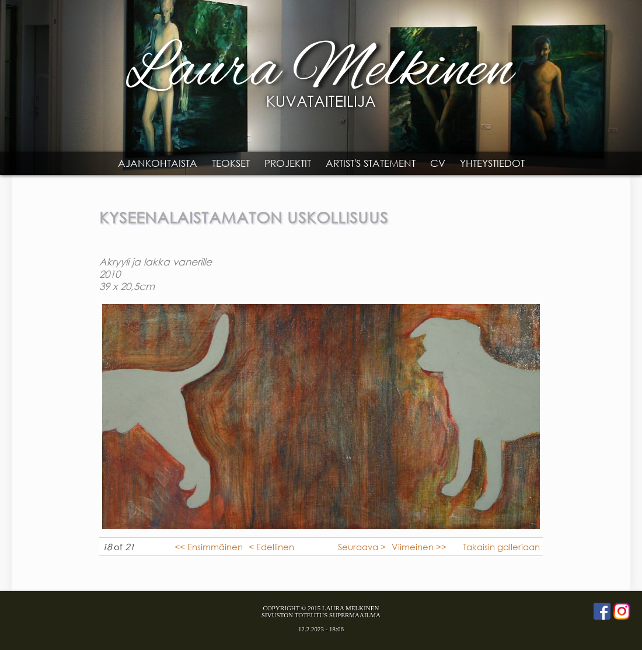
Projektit (287, 163)
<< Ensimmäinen (209, 547)
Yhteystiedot (492, 163)
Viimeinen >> (419, 547)
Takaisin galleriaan (501, 547)
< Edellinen (271, 547)
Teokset (231, 163)
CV (437, 163)
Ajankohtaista (157, 163)
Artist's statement (371, 163)
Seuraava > (362, 547)
